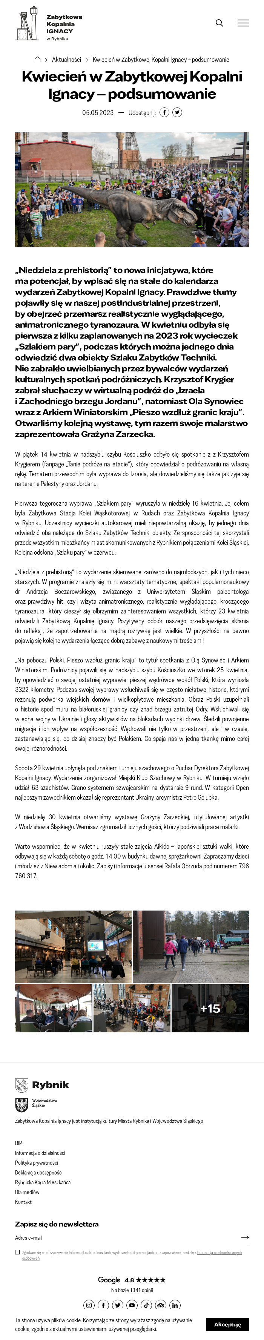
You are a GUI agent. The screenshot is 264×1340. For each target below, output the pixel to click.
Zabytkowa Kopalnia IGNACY (49, 23)
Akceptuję (227, 1324)
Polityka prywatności (36, 1162)
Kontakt (23, 1201)
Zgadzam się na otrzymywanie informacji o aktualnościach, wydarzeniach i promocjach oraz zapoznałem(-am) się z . (132, 1255)
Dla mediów (27, 1191)
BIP (18, 1142)
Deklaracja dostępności (39, 1172)
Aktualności (66, 59)
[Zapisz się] (241, 1237)
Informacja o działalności (40, 1152)
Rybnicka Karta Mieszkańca (43, 1182)
